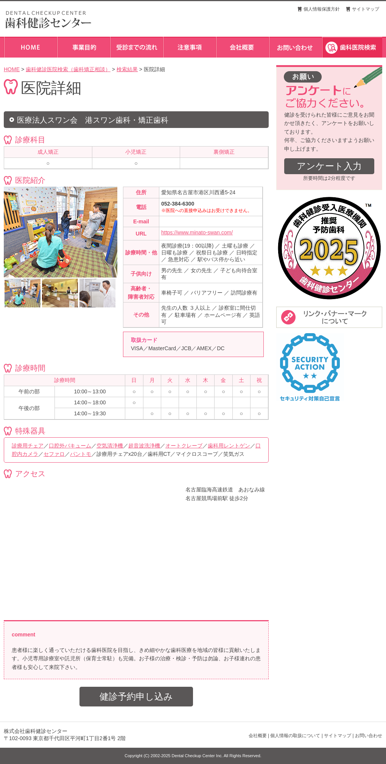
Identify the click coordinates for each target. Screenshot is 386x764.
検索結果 (127, 69)
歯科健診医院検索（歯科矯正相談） (68, 69)
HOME (12, 69)
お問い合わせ (368, 735)
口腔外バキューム (70, 446)
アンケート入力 (329, 166)
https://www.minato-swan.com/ (197, 232)
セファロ (54, 454)
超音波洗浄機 (144, 446)
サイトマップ (365, 9)
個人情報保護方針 (322, 9)
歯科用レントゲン (229, 446)
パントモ (80, 454)
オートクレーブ (183, 446)
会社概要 (258, 735)
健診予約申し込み (136, 696)
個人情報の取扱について (295, 735)
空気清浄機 (109, 446)
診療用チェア (28, 446)
